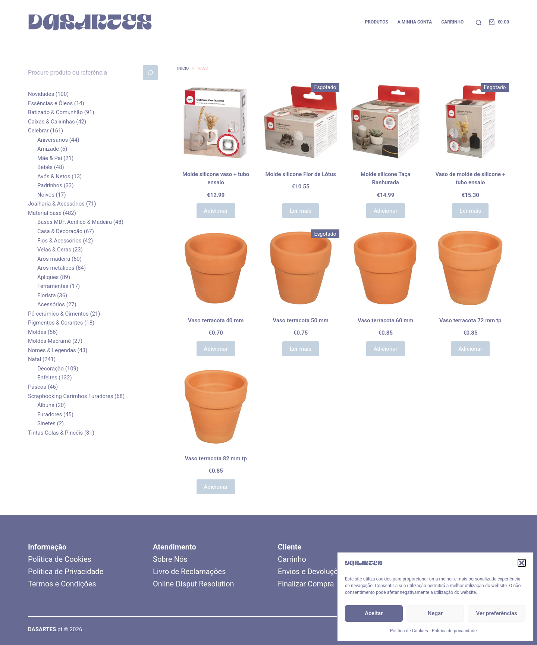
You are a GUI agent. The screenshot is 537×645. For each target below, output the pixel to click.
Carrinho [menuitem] (452, 22)
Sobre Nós (170, 559)
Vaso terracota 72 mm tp (470, 320)
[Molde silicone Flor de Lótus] (300, 122)
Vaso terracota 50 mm (301, 320)
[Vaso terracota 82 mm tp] (216, 406)
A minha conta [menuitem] (415, 22)
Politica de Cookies (59, 559)
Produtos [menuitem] (376, 22)
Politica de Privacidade (65, 571)
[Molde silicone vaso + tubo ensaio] (216, 122)
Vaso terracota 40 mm (216, 320)
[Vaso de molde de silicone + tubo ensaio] (470, 122)
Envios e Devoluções (312, 571)
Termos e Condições (62, 583)
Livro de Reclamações (189, 571)
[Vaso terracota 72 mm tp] (470, 268)
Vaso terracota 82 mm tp (215, 458)
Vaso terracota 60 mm (385, 320)
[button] (521, 563)
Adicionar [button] (216, 210)
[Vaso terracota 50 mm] (300, 268)
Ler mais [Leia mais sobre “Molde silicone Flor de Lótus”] (300, 210)
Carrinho (292, 559)
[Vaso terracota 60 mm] (385, 268)
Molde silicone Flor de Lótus (300, 174)
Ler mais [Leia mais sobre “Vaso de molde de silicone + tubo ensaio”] (470, 210)
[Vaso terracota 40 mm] (216, 268)
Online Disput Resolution (193, 583)
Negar (435, 613)
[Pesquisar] (478, 22)
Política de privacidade (454, 630)
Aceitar (374, 613)
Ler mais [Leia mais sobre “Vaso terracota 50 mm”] (300, 348)
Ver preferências (496, 613)
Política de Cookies (409, 630)
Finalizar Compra (306, 583)
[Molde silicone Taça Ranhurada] (385, 122)
